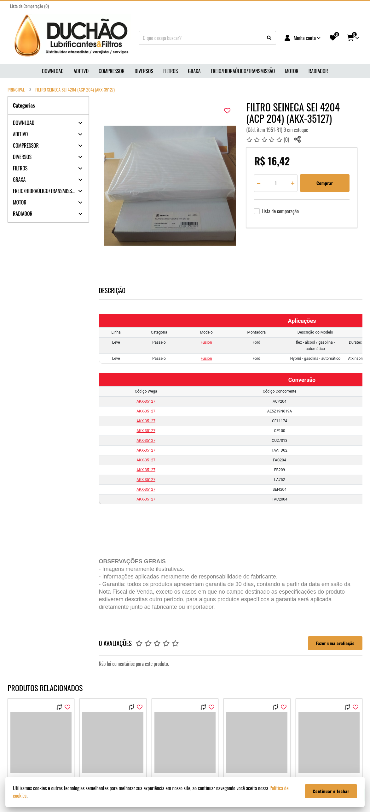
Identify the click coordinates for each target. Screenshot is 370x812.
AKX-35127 (145, 401)
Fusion (206, 342)
